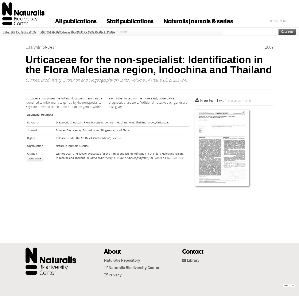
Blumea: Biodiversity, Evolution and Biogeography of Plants (77, 31)
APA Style (35, 158)
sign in (278, 21)
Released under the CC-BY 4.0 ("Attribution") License (88, 138)
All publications (76, 20)
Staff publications (130, 20)
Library (190, 261)
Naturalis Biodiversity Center (131, 268)
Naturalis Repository (122, 261)
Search (287, 31)
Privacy (113, 275)
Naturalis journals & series (198, 20)
